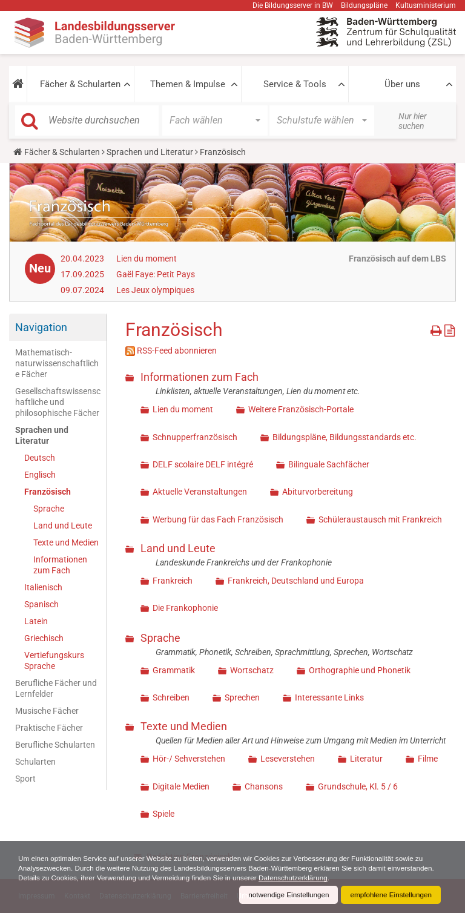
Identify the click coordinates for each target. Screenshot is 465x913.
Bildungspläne (364, 5)
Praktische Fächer (49, 728)
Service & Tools (294, 84)
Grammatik (174, 670)
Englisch (40, 475)
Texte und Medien (66, 542)
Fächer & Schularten (80, 84)
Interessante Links (329, 697)
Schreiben (171, 697)
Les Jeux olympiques (155, 290)
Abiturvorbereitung (317, 491)
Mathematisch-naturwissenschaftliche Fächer (57, 363)
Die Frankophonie (185, 608)
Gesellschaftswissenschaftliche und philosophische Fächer (58, 402)
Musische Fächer (47, 711)
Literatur (366, 758)
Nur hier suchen (412, 121)
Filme (428, 758)
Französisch (47, 491)
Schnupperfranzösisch (195, 437)
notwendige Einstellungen (285, 895)
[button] (18, 84)
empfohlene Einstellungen (390, 895)
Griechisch (44, 638)
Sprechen (242, 697)
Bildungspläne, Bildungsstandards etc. (344, 437)
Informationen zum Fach (60, 565)
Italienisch (43, 587)
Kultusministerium (425, 5)
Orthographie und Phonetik (360, 670)
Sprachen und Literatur (150, 152)
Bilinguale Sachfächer (328, 464)
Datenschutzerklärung (350, 878)
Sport (25, 778)
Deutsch (39, 458)
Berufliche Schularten (55, 745)
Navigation (41, 327)
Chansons (264, 786)
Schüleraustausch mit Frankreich (380, 519)
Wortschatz (252, 670)
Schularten (35, 761)
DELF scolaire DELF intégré (203, 464)
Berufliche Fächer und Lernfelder (56, 688)
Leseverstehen (287, 758)
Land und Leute (62, 525)
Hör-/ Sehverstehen (189, 758)
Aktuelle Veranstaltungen (200, 491)
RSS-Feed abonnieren (177, 350)
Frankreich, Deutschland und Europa (296, 580)
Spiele (163, 814)
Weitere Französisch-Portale (301, 409)
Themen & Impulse (187, 84)
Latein (36, 621)
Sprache (48, 508)
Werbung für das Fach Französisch (218, 519)
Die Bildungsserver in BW (292, 5)
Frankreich (173, 580)
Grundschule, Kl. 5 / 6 (358, 786)
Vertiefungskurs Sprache (54, 660)
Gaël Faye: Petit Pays (155, 274)
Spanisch (41, 604)
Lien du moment (146, 258)
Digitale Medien (181, 786)
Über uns (402, 84)
